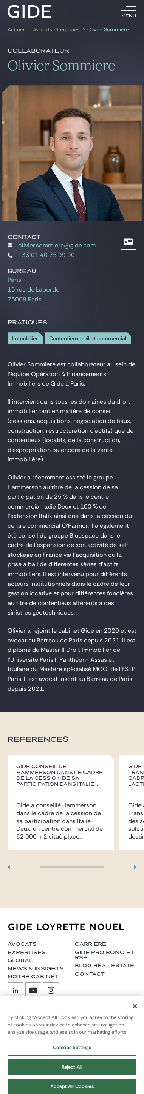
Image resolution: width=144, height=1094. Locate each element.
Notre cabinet (33, 976)
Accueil (16, 29)
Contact (90, 974)
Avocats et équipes (56, 29)
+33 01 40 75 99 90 (41, 254)
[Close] (135, 1009)
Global (20, 960)
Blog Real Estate (104, 965)
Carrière (90, 944)
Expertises (27, 952)
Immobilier (25, 338)
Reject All (72, 1070)
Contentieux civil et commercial (87, 338)
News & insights (36, 968)
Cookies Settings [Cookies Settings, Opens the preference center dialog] (72, 1051)
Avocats (22, 944)
